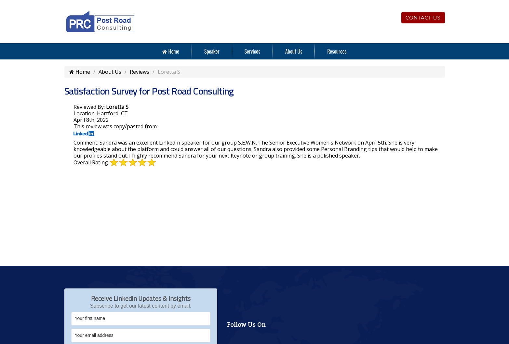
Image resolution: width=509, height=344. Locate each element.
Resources (336, 51)
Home (170, 51)
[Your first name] (140, 318)
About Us (293, 51)
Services (252, 51)
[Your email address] (140, 335)
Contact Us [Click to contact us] (423, 18)
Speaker (212, 51)
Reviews (139, 72)
